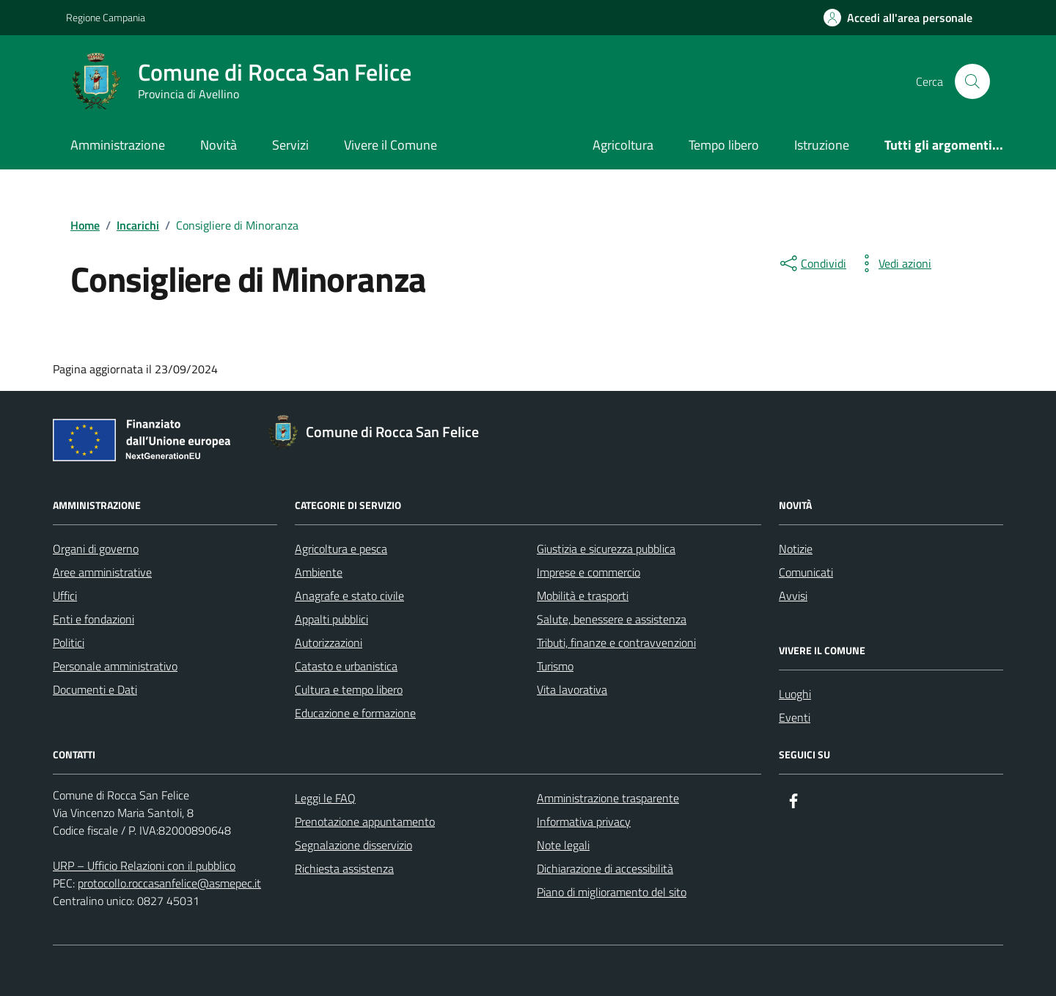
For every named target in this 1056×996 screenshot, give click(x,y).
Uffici (65, 595)
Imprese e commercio (588, 572)
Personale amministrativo (115, 666)
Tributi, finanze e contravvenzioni (616, 642)
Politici (68, 642)
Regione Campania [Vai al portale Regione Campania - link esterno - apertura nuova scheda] (105, 17)
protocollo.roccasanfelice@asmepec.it (169, 883)
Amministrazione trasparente (608, 798)
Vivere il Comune (390, 145)
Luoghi (795, 694)
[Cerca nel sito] (972, 81)
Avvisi (793, 595)
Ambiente (318, 572)
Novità (218, 145)
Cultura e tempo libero (349, 689)
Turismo (555, 666)
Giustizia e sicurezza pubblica (606, 548)
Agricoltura (623, 145)
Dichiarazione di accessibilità (605, 868)
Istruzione (821, 145)
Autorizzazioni (328, 642)
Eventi (794, 717)
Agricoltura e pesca (341, 548)
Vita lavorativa (572, 689)
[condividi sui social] (811, 263)
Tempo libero (724, 145)
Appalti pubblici (331, 619)
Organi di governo (96, 548)
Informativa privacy (584, 821)
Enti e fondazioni (93, 619)
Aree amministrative (102, 572)
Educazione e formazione (355, 713)
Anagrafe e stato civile (349, 595)
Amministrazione (117, 145)
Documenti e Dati (95, 689)
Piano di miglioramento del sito (611, 892)
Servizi (290, 145)
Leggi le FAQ (325, 798)
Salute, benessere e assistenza (611, 619)
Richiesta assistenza (344, 868)
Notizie (796, 548)
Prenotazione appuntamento (365, 821)
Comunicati (806, 572)
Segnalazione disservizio (353, 845)
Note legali (563, 845)
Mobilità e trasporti (582, 595)
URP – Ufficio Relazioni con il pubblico (144, 865)
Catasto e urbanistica (346, 666)
